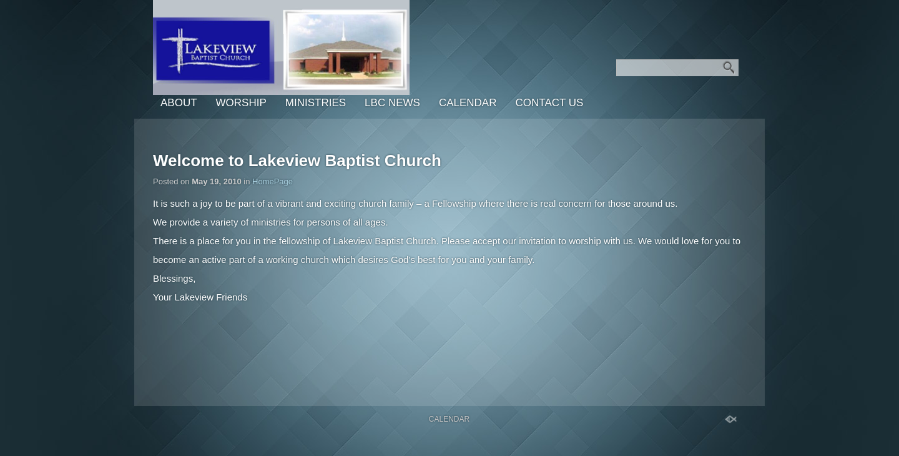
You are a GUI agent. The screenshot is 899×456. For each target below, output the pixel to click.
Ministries (315, 103)
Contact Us (549, 103)
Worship (241, 103)
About (178, 103)
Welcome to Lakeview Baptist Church (297, 160)
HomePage (272, 181)
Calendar (468, 103)
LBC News (392, 103)
